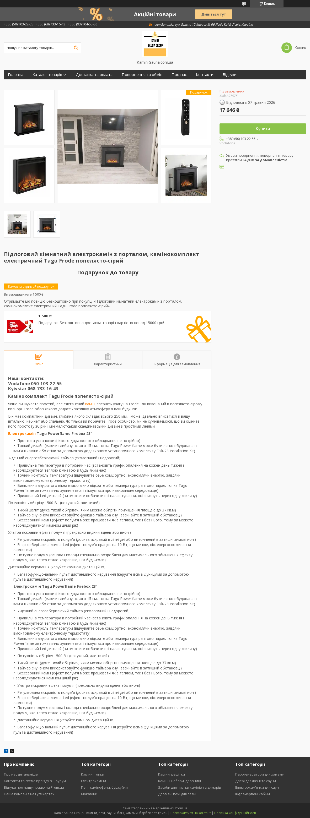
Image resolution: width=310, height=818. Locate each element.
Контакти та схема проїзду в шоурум (35, 780)
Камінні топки (92, 774)
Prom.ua (181, 808)
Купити (263, 128)
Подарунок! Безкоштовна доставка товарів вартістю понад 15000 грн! (101, 322)
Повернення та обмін (142, 75)
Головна (15, 75)
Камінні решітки (171, 774)
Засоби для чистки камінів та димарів (189, 787)
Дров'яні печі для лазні (177, 794)
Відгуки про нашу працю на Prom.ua (34, 787)
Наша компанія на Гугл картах (29, 794)
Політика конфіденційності (235, 813)
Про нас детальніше (21, 774)
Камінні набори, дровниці (179, 780)
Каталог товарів (47, 75)
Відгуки (230, 75)
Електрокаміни (93, 780)
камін (90, 403)
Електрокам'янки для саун (257, 787)
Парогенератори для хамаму (259, 774)
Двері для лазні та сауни (255, 780)
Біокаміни (89, 794)
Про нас (179, 75)
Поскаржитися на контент (190, 813)
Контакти (204, 75)
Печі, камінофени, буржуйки (104, 787)
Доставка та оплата (94, 75)
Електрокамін (22, 433)
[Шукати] (76, 47)
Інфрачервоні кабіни (252, 794)
